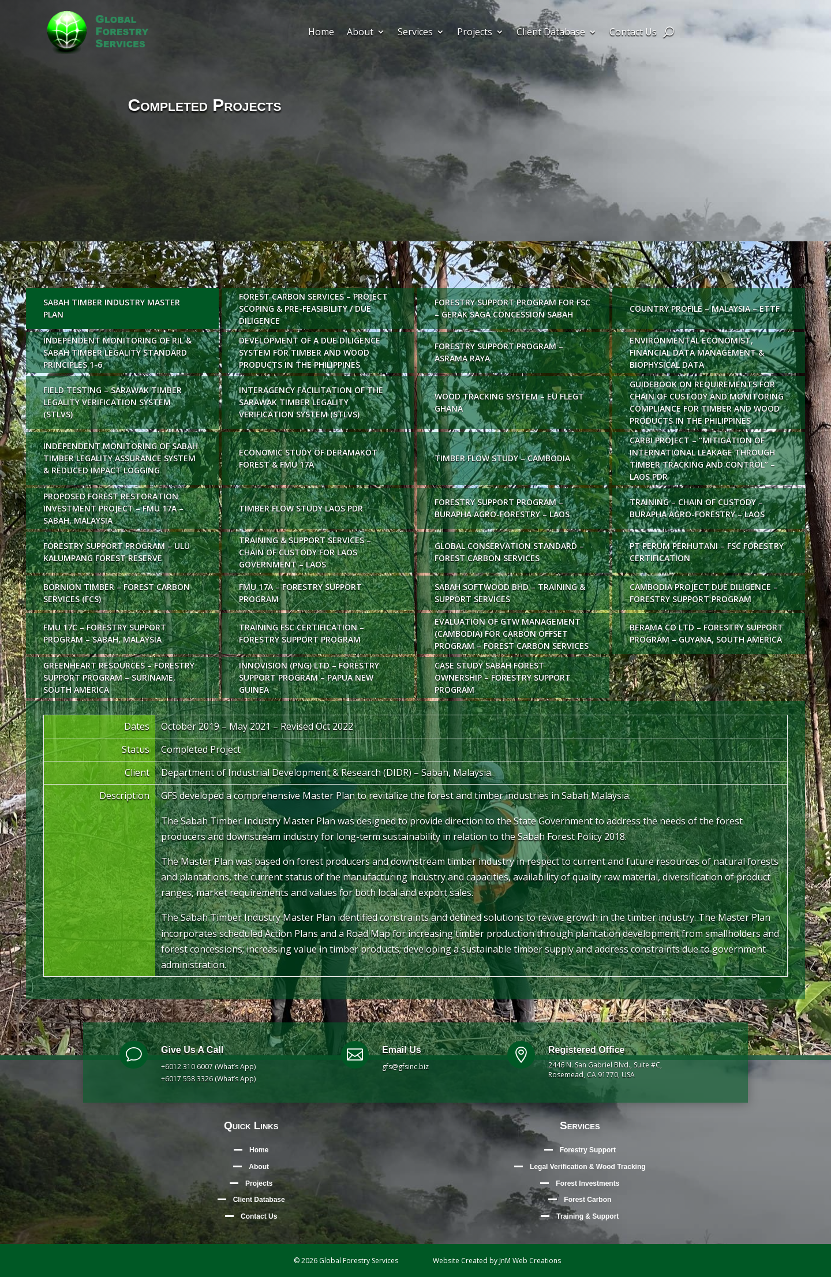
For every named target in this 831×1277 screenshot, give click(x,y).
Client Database (550, 33)
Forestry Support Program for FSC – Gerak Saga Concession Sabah (512, 308)
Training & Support (587, 1216)
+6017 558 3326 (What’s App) (208, 1079)
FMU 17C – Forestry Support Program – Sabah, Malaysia (104, 633)
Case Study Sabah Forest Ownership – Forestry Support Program (503, 677)
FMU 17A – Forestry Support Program (300, 592)
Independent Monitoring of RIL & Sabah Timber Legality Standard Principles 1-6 (117, 352)
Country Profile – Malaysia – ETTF (705, 308)
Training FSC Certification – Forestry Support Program (301, 633)
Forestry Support (588, 1150)
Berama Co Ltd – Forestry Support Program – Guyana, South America (706, 633)
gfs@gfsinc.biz (405, 1066)
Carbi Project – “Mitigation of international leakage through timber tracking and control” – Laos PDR (702, 458)
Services (415, 33)
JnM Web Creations (530, 1260)
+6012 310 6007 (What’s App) (208, 1066)
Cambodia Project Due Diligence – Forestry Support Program (704, 592)
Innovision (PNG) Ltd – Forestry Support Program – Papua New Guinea (309, 677)
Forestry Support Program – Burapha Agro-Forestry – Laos (502, 508)
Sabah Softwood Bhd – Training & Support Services (510, 592)
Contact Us (633, 33)
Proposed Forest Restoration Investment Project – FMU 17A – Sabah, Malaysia (113, 508)
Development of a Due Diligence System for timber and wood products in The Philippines (309, 352)
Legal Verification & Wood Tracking (587, 1167)
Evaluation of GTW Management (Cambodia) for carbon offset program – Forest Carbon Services (512, 633)
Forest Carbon (587, 1200)
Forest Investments (587, 1183)
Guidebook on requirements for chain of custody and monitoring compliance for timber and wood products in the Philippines (707, 402)
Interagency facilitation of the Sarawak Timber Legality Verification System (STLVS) (311, 402)
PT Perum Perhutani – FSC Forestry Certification (707, 551)
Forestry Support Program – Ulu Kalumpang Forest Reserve (116, 551)
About (360, 33)
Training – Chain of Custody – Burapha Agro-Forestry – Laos (697, 508)
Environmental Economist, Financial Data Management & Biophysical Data (697, 352)
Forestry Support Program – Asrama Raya (499, 352)
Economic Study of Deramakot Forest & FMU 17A (308, 458)
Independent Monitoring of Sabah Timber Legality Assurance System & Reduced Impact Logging (120, 458)
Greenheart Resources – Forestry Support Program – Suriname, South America (118, 677)
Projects (474, 33)
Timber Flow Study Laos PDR (301, 508)
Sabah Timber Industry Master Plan (111, 308)
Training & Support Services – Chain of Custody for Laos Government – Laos (305, 552)
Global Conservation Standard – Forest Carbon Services (509, 551)
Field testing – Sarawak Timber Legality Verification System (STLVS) (112, 402)
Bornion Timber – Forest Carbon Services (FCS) (116, 592)
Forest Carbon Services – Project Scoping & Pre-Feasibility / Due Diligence (313, 308)
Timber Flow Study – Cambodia (502, 458)
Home (321, 33)
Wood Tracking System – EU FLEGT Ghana (509, 402)
